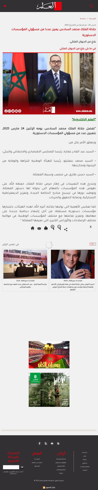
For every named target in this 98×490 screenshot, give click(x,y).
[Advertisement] (25, 244)
